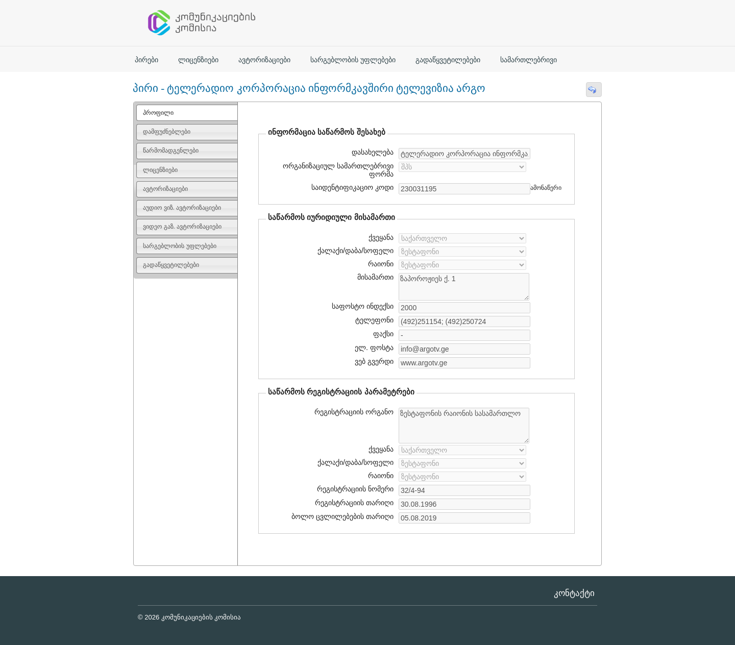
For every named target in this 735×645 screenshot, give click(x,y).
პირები (146, 60)
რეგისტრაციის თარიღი (350, 503)
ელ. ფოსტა (373, 347)
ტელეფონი (374, 320)
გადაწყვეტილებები (447, 60)
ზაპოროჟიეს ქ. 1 (464, 287)
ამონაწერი (545, 187)
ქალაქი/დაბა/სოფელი (355, 250)
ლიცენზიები (198, 60)
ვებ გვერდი (373, 361)
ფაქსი (383, 334)
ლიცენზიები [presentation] (160, 169)
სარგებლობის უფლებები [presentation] (179, 246)
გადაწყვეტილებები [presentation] (171, 264)
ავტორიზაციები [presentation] (165, 188)
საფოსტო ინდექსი (363, 306)
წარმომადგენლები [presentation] (171, 150)
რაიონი (381, 264)
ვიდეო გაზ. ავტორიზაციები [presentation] (182, 226)
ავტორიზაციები (264, 60)
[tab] (187, 113)
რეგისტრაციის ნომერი (355, 489)
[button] (593, 89)
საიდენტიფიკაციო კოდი (351, 187)
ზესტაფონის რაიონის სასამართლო (464, 425)
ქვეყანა (381, 237)
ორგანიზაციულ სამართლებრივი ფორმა (338, 170)
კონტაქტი (574, 593)
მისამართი (375, 277)
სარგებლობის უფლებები (353, 60)
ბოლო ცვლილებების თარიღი (341, 516)
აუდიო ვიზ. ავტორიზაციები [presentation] (182, 207)
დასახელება (371, 152)
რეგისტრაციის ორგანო (354, 412)
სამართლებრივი (528, 60)
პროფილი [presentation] (158, 112)
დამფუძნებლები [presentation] (166, 131)
